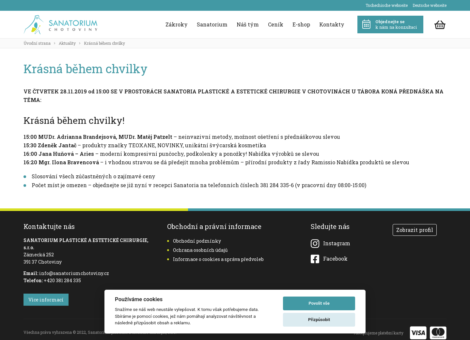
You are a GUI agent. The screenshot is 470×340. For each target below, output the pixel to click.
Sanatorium (212, 24)
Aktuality (67, 43)
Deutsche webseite (429, 5)
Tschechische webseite (387, 5)
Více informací (46, 300)
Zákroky (176, 24)
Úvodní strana (37, 43)
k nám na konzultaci (389, 24)
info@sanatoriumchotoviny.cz (74, 273)
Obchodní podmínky (194, 241)
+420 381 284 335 (62, 280)
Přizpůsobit (319, 319)
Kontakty (331, 24)
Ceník (275, 24)
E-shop (301, 24)
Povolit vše (318, 303)
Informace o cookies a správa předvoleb (215, 259)
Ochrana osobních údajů (197, 250)
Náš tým (248, 24)
